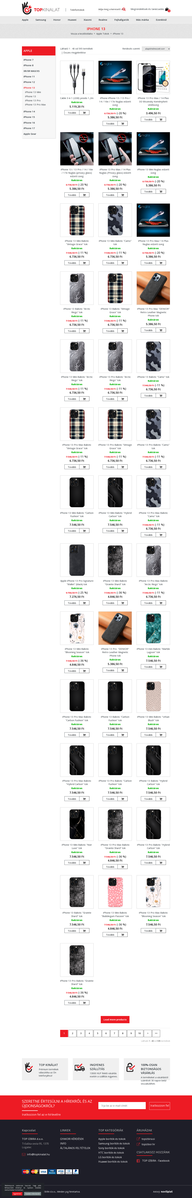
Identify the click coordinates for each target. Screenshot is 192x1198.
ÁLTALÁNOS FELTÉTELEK (75, 1148)
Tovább (72, 112)
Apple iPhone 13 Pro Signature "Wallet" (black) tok (76, 582)
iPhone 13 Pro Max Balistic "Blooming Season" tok (153, 914)
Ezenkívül (161, 19)
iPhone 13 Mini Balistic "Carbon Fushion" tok (76, 514)
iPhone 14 (29, 111)
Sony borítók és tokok (111, 1148)
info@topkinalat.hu (38, 1154)
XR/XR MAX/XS (31, 70)
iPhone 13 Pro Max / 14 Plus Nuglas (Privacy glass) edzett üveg (115, 173)
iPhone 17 (29, 128)
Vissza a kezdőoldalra (82, 33)
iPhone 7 (28, 59)
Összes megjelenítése (74, 52)
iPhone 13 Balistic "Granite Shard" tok (77, 914)
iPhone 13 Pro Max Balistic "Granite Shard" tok (115, 846)
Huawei (72, 19)
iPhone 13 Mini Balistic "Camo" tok (115, 242)
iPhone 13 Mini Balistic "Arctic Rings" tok (77, 378)
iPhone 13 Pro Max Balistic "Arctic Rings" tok (153, 582)
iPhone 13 (29, 87)
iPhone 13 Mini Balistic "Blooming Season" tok (77, 650)
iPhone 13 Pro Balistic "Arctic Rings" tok (115, 378)
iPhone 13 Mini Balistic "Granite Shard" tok (115, 582)
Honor (57, 19)
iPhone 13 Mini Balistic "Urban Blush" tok (153, 718)
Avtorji (161, 1191)
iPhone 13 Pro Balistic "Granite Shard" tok (76, 982)
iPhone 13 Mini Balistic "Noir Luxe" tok (77, 846)
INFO (63, 1143)
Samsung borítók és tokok (114, 1143)
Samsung (41, 19)
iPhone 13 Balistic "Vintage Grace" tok (115, 310)
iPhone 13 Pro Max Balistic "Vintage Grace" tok (76, 446)
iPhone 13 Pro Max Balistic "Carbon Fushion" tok (76, 718)
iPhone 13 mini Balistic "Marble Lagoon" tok (153, 650)
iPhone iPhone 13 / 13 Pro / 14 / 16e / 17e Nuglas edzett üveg (115, 101)
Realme (103, 19)
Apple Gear (30, 133)
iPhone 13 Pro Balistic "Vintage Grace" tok (115, 446)
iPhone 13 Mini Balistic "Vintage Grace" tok (77, 242)
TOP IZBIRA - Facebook (153, 1160)
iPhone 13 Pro (33, 100)
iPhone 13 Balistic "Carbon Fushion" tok (115, 718)
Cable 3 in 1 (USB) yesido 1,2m (76, 98)
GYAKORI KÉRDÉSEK (72, 1139)
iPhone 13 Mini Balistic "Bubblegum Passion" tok (115, 914)
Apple (25, 19)
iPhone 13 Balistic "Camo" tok (153, 376)
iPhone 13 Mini (33, 92)
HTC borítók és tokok (111, 1152)
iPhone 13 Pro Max (35, 104)
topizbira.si (148, 1139)
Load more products (115, 1019)
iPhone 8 (28, 65)
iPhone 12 (29, 82)
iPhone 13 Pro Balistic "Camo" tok (153, 446)
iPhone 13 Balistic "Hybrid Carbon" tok (153, 782)
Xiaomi (88, 19)
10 (139, 1033)
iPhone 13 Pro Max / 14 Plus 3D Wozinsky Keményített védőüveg (153, 101)
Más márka (142, 19)
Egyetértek (17, 1194)
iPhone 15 (29, 117)
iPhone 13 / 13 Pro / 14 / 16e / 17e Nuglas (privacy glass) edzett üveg (77, 173)
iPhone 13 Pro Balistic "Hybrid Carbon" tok (153, 846)
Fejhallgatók (121, 19)
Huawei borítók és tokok (113, 1161)
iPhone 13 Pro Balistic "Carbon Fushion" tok (115, 782)
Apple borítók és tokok (112, 1139)
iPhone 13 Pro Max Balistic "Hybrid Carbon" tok (76, 782)
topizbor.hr (148, 1144)
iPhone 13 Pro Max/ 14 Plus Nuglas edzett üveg (153, 242)
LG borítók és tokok (110, 1157)
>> (156, 1033)
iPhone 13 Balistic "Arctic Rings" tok (76, 310)
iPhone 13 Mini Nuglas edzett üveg (153, 171)
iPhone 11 (29, 76)
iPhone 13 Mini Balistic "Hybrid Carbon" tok (115, 514)
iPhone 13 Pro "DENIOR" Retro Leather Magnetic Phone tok (115, 652)
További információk (32, 1194)
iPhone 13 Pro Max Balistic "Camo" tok (153, 514)
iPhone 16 (29, 122)
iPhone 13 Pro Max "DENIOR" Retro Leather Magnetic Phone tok (153, 312)
